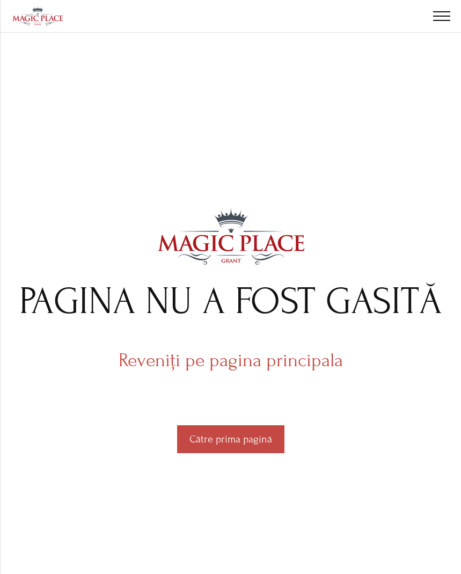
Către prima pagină (230, 439)
